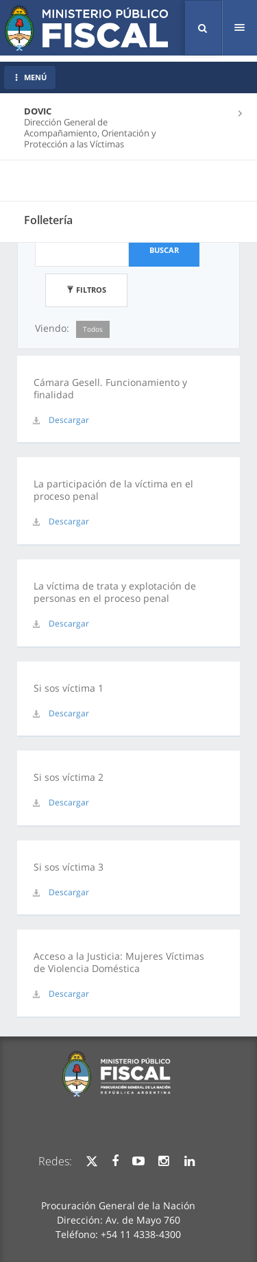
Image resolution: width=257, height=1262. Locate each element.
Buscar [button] (164, 250)
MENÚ (30, 77)
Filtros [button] (86, 289)
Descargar (69, 420)
